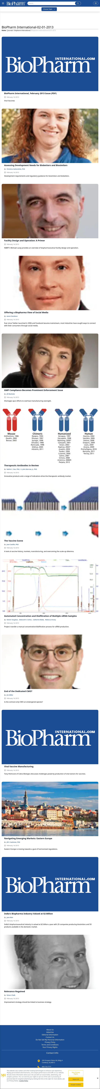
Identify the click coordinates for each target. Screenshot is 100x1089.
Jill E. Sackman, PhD (13, 842)
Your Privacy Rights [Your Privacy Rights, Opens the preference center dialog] (76, 1073)
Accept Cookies (76, 1085)
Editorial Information (50, 1035)
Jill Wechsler (11, 394)
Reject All (76, 1079)
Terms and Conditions (50, 1045)
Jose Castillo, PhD (13, 544)
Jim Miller (10, 695)
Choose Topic (49, 9)
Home (4, 30)
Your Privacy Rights (49, 1047)
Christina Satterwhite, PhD (16, 169)
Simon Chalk (11, 995)
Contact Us (50, 1037)
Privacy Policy (50, 1042)
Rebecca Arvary (50, 620)
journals (10, 30)
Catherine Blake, (38, 620)
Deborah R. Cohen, (25, 620)
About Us (50, 1030)
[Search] (51, 3)
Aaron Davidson (12, 316)
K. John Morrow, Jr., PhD (29, 469)
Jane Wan (10, 917)
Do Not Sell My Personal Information (50, 1040)
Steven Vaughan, (12, 620)
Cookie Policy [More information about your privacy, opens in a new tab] (23, 1081)
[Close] (97, 1078)
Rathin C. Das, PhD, (13, 469)
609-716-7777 (46, 1067)
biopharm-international (22, 30)
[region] (50, 1078)
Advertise (50, 1032)
